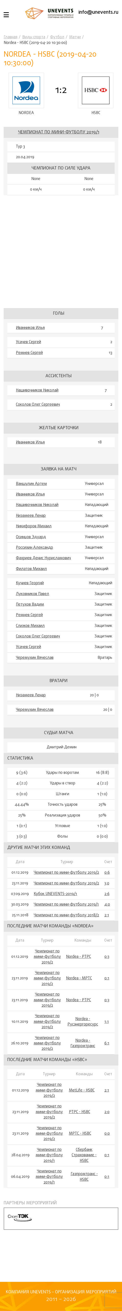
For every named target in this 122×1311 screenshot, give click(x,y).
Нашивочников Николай (37, 390)
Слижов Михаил (30, 626)
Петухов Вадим (30, 604)
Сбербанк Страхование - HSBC (84, 1155)
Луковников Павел (32, 594)
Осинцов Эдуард (31, 537)
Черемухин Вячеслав (35, 658)
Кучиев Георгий (30, 583)
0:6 (107, 873)
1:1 (106, 1022)
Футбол (57, 37)
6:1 (106, 1043)
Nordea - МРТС (79, 978)
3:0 (106, 883)
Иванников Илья (30, 328)
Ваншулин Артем (31, 484)
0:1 (106, 978)
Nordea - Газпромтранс (82, 1043)
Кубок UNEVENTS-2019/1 (55, 894)
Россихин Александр (34, 547)
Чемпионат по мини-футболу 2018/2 (66, 915)
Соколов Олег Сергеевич (38, 405)
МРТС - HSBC (80, 1133)
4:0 (107, 905)
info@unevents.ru (98, 12)
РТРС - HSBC (79, 1112)
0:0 (107, 1133)
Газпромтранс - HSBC (84, 1177)
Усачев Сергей (28, 342)
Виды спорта (33, 37)
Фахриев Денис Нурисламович (43, 558)
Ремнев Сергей (29, 353)
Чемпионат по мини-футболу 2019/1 (58, 132)
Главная (10, 37)
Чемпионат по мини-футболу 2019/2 (66, 873)
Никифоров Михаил (34, 526)
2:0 (107, 1112)
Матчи (75, 37)
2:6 (107, 894)
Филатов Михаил (31, 569)
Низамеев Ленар (31, 516)
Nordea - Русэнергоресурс (82, 1021)
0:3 (106, 957)
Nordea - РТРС (78, 957)
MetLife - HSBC (82, 1090)
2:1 (106, 915)
